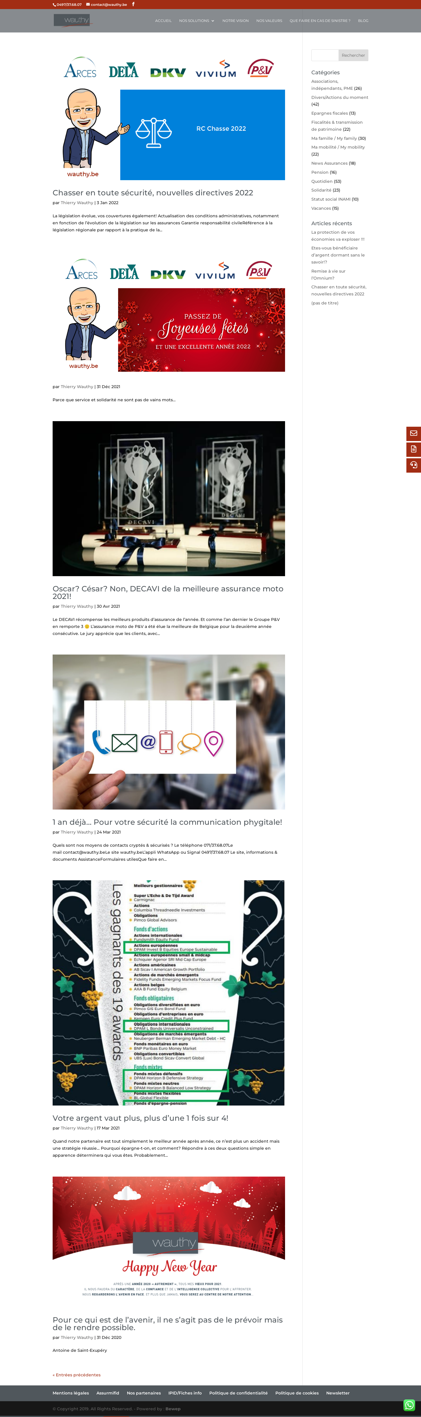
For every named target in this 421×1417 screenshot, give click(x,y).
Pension (320, 172)
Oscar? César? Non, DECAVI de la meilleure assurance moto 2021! (168, 592)
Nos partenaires (144, 1393)
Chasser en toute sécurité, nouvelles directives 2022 (153, 192)
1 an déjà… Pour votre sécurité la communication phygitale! (167, 822)
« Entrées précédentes (77, 1375)
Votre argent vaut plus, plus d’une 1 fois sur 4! (140, 1118)
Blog (363, 21)
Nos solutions (194, 21)
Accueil (163, 21)
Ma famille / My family (334, 138)
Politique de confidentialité (238, 1393)
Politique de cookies (297, 1393)
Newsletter (338, 1393)
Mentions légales (71, 1393)
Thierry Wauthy (77, 202)
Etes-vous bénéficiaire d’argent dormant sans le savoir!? (338, 255)
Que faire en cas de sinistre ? (320, 21)
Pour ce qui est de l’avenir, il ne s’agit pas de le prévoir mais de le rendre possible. (168, 1323)
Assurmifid (107, 1393)
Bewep (173, 1408)
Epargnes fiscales (329, 113)
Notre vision (235, 21)
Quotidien (322, 181)
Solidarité (321, 190)
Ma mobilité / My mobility (338, 147)
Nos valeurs (269, 21)
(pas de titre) (325, 303)
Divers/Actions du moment (339, 97)
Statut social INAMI (331, 199)
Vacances (321, 208)
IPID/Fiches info (185, 1393)
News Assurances (329, 163)
